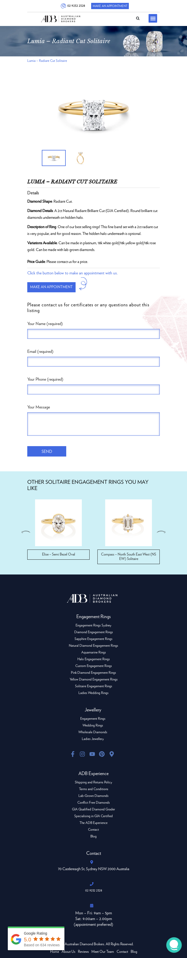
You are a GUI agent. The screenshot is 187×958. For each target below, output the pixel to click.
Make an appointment (51, 287)
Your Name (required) (45, 324)
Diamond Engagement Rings (93, 632)
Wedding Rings (93, 725)
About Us (68, 952)
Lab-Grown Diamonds (93, 796)
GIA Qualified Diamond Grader (93, 809)
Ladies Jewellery (93, 739)
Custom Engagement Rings (93, 666)
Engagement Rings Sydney (93, 625)
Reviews (83, 952)
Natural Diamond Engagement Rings (93, 646)
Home (54, 952)
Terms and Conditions (93, 789)
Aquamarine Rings (93, 652)
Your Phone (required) (45, 379)
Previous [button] (25, 532)
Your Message (38, 407)
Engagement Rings (92, 719)
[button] (153, 18)
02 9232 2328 (75, 6)
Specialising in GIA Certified (93, 816)
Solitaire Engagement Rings (93, 686)
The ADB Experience (93, 823)
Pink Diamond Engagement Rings (93, 673)
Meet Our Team (102, 952)
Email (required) (40, 351)
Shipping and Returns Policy (93, 782)
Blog (93, 836)
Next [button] (161, 532)
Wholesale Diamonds (92, 732)
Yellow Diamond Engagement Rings (94, 679)
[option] (93, 115)
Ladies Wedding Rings (93, 693)
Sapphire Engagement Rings (93, 639)
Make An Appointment (110, 6)
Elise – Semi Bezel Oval (58, 554)
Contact (93, 829)
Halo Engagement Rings (93, 659)
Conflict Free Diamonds (93, 802)
